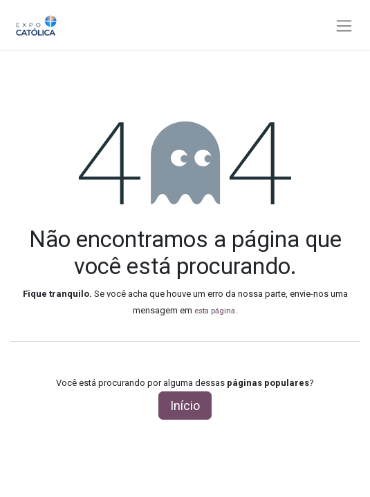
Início (185, 405)
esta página (214, 310)
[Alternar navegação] (344, 25)
